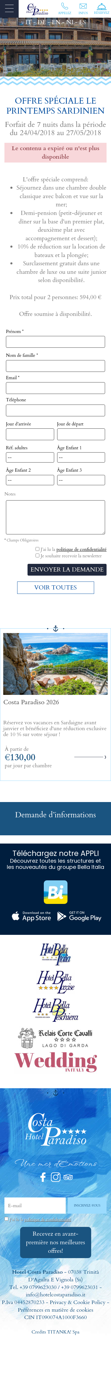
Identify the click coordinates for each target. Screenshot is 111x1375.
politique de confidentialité (82, 549)
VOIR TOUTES (55, 588)
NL (70, 22)
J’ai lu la (40, 1219)
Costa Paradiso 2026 (31, 702)
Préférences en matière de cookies (55, 1310)
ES (82, 22)
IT (28, 22)
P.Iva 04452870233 (23, 1302)
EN (56, 22)
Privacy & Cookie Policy (78, 1302)
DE (41, 22)
